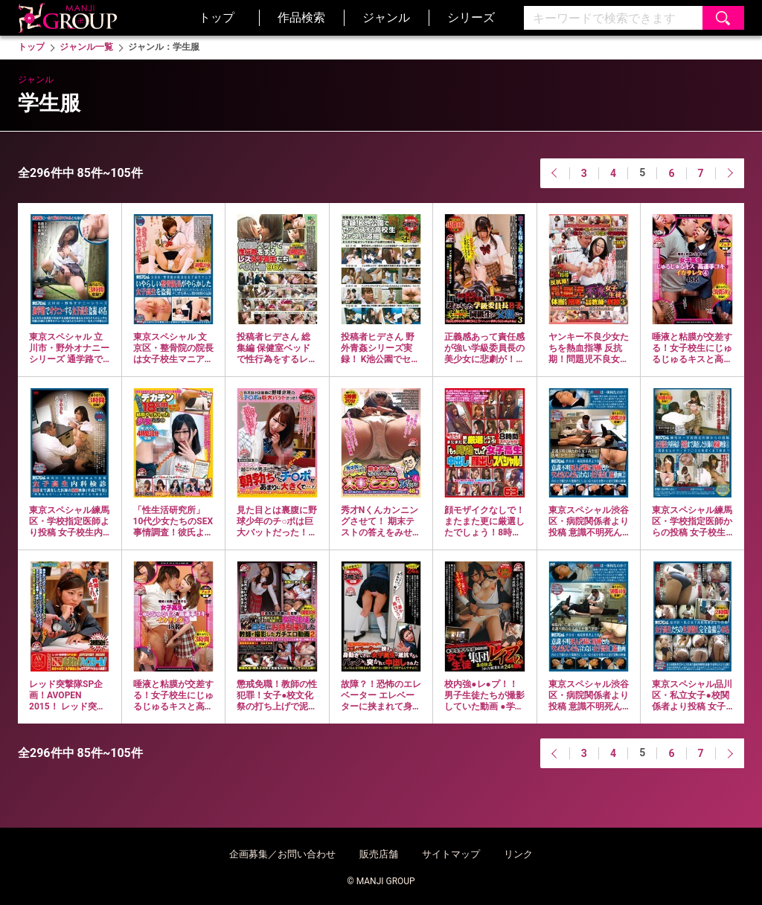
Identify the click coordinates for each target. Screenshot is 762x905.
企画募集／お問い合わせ (282, 854)
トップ (216, 17)
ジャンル (386, 17)
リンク (518, 854)
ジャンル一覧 (86, 47)
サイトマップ (451, 854)
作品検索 (301, 17)
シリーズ (471, 17)
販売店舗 (378, 854)
